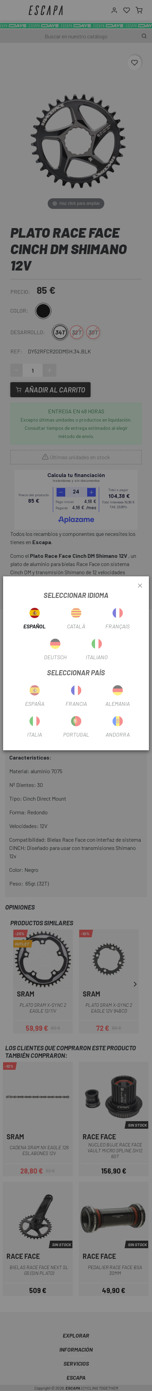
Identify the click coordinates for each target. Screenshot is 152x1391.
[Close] (140, 586)
